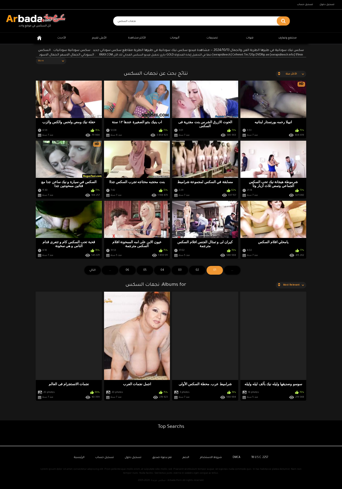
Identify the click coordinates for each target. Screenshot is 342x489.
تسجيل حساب (305, 4)
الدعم (186, 457)
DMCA (236, 457)
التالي (92, 270)
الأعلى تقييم (99, 38)
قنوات (249, 38)
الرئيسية (39, 38)
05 (145, 270)
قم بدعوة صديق (162, 457)
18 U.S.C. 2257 (259, 457)
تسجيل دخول (327, 4)
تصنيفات (212, 38)
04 (162, 270)
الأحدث (61, 38)
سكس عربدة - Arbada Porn (166, 480)
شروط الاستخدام (211, 457)
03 (179, 270)
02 (197, 270)
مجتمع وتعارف (287, 38)
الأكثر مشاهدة (137, 38)
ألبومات (174, 38)
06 (127, 270)
